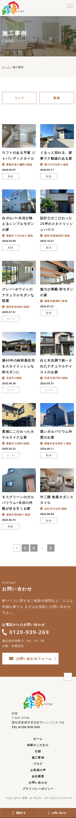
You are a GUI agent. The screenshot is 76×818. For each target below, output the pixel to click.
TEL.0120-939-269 (26, 727)
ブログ (38, 764)
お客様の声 (38, 770)
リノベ (19, 98)
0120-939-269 (25, 632)
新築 (57, 98)
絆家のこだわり (38, 745)
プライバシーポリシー (38, 789)
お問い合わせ (38, 782)
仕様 (38, 751)
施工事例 (38, 757)
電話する (19, 813)
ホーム (38, 739)
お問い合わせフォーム (30, 658)
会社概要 (38, 776)
